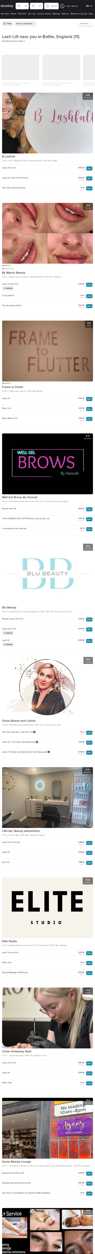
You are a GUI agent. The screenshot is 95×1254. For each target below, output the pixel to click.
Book (89, 168)
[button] (22, 6)
